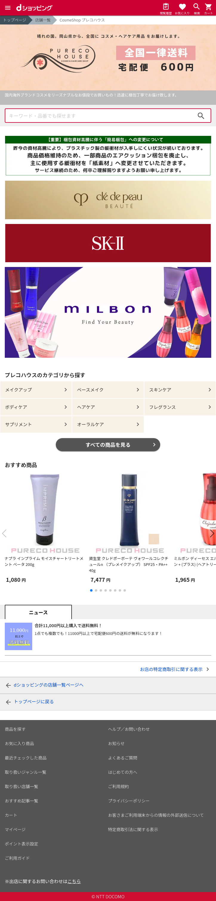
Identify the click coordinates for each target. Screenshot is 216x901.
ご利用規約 (118, 786)
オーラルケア (90, 424)
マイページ (15, 829)
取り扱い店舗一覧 (21, 786)
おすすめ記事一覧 (21, 801)
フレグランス (162, 407)
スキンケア (160, 389)
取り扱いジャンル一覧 (25, 772)
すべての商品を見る (107, 444)
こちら (74, 881)
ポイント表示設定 (21, 844)
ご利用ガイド (17, 858)
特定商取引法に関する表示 (133, 829)
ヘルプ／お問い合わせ (129, 729)
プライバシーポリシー (129, 801)
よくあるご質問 (122, 758)
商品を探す (15, 729)
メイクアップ (18, 389)
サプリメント (18, 424)
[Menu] (8, 8)
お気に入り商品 (19, 743)
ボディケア (16, 407)
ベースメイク (90, 389)
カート (11, 815)
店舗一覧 (43, 20)
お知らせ (116, 743)
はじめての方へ (122, 772)
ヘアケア (86, 407)
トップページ (14, 20)
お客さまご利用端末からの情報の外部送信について (156, 815)
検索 (201, 115)
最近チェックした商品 (26, 758)
